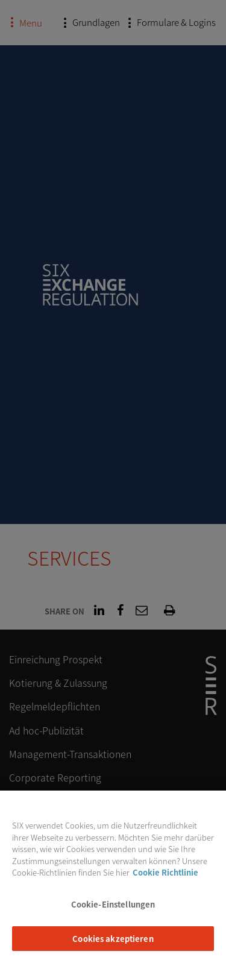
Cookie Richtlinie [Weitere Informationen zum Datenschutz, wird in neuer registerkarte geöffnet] (165, 878)
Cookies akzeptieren (112, 944)
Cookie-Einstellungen (113, 909)
